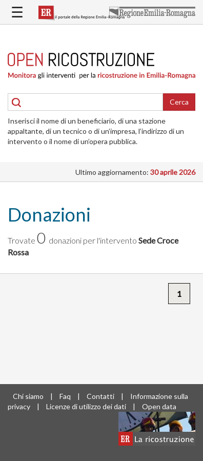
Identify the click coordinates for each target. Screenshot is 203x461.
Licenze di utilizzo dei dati (86, 406)
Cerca (179, 101)
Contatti (100, 396)
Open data (159, 406)
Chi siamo (28, 396)
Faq (65, 396)
